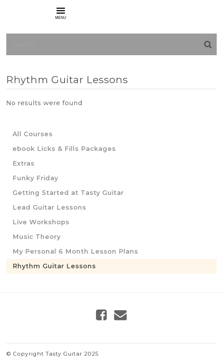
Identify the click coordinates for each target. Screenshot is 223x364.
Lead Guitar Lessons (49, 207)
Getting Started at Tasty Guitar (68, 193)
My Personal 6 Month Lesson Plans (75, 251)
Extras (24, 163)
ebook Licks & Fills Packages (64, 149)
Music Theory (37, 237)
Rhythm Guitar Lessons (54, 266)
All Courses (33, 134)
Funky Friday (35, 178)
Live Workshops (41, 222)
